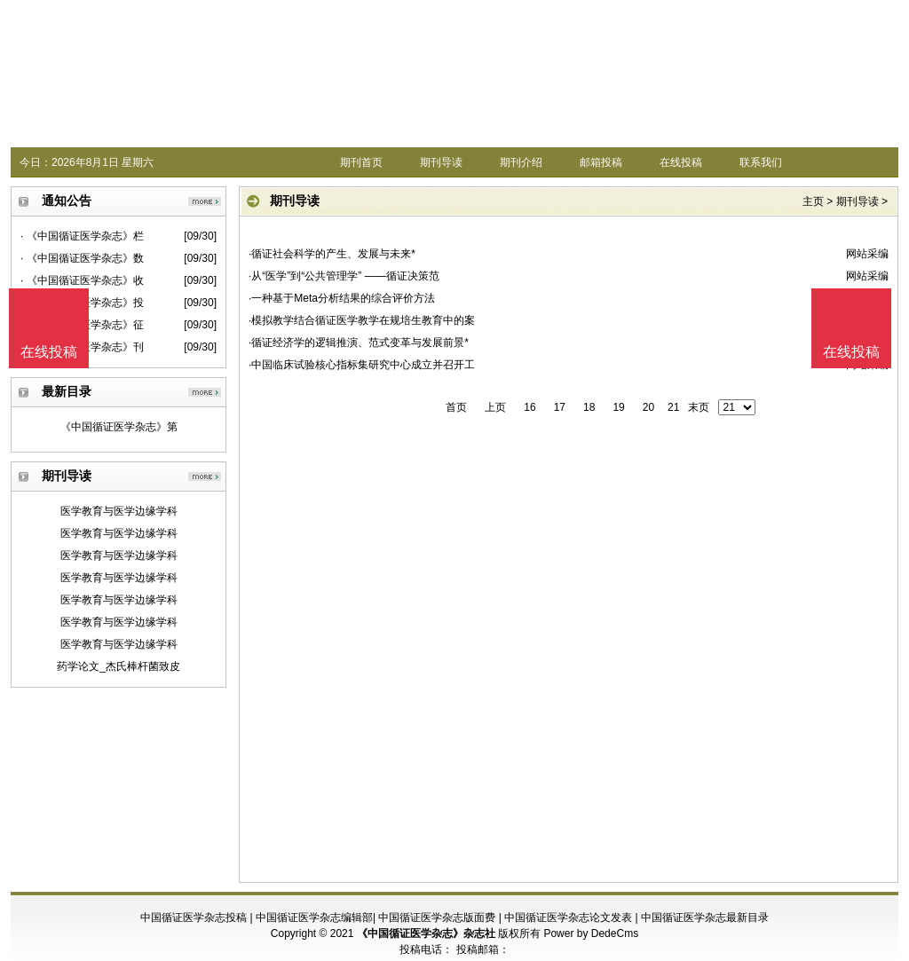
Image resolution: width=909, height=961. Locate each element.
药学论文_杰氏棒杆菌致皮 (118, 666)
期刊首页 (361, 162)
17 (559, 407)
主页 (813, 201)
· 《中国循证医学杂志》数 (82, 258)
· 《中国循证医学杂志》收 (82, 280)
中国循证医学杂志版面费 (436, 917)
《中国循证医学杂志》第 (119, 427)
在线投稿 (681, 162)
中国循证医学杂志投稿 (193, 917)
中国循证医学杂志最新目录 (705, 917)
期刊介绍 (521, 162)
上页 (495, 407)
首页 (456, 407)
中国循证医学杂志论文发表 (568, 917)
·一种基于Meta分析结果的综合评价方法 (342, 298)
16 (529, 407)
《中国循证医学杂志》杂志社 (426, 933)
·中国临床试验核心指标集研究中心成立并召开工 (362, 364)
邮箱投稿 (601, 162)
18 (589, 407)
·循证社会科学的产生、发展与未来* (332, 254)
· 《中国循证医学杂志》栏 (82, 236)
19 (618, 407)
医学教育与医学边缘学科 (119, 511)
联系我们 (760, 162)
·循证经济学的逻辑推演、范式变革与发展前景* (359, 342)
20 (648, 407)
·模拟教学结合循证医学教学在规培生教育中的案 (362, 320)
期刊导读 (441, 162)
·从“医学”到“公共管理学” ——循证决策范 (344, 276)
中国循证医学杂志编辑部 (314, 917)
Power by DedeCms (590, 933)
